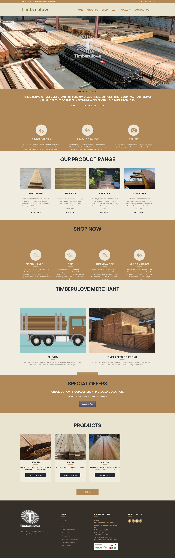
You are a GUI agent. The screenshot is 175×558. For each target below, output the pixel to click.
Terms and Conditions (70, 539)
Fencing (70, 193)
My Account (66, 545)
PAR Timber (36, 193)
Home (64, 520)
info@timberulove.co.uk (104, 523)
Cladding (139, 193)
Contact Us (66, 533)
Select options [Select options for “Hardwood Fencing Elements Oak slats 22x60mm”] (70, 475)
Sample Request (68, 530)
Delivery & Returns (69, 542)
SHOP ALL (88, 492)
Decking (104, 193)
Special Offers (87, 404)
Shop (64, 526)
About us (65, 523)
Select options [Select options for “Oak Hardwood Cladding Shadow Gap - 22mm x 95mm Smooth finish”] (35, 475)
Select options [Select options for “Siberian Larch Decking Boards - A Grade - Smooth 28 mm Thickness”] (105, 475)
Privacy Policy (67, 536)
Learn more (36, 212)
